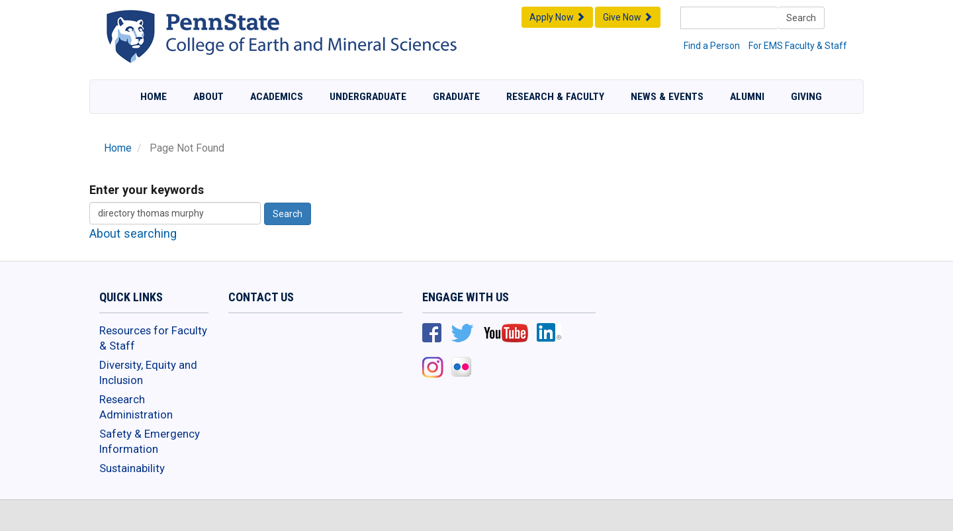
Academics (276, 97)
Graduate (456, 97)
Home (153, 97)
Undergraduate (368, 97)
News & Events (667, 97)
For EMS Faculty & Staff (798, 45)
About (208, 97)
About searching (133, 233)
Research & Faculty (555, 97)
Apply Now (557, 17)
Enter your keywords (146, 190)
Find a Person (712, 45)
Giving (806, 97)
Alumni (747, 97)
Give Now (628, 17)
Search (801, 18)
